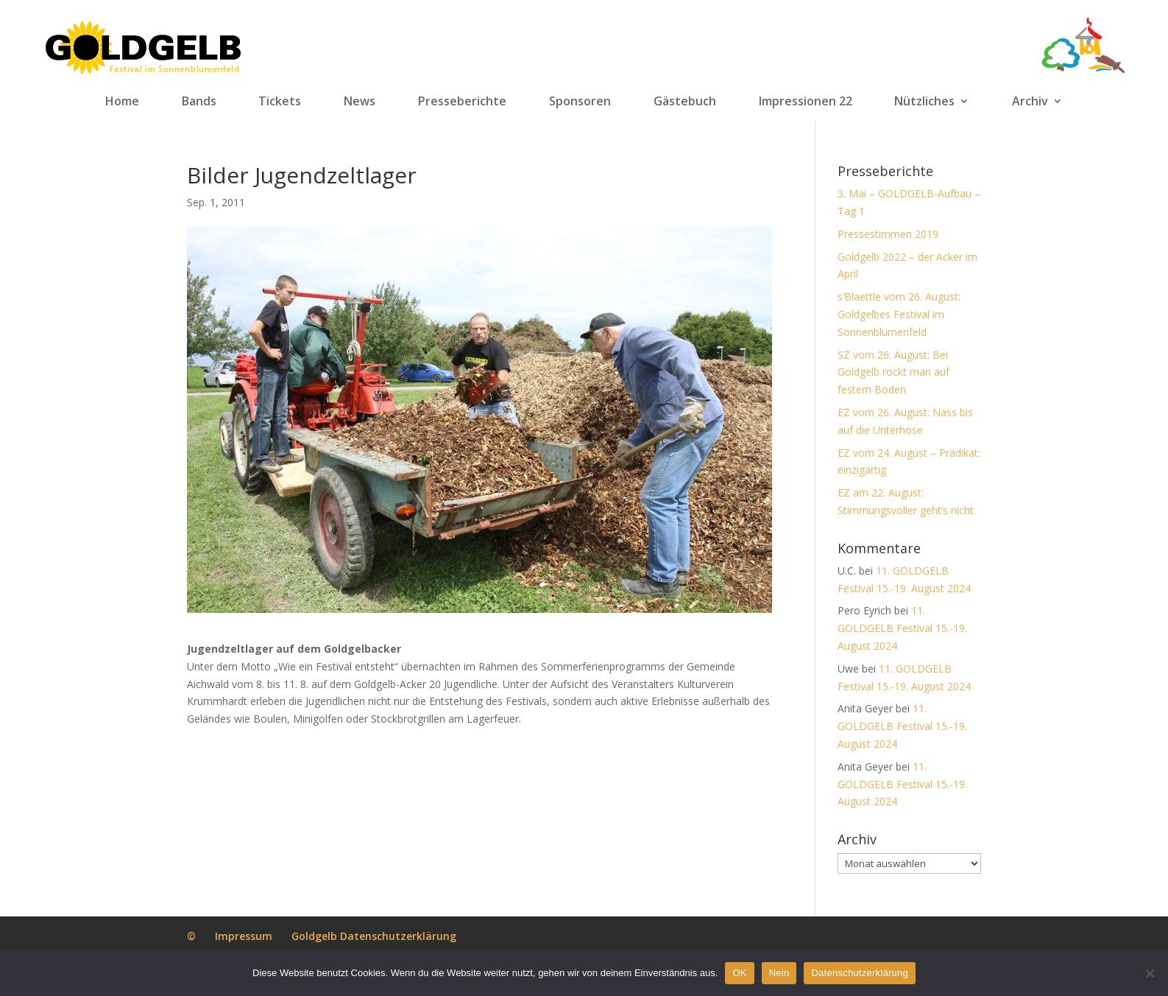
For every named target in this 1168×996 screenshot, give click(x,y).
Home (122, 101)
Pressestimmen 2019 (888, 234)
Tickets (279, 101)
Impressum (243, 936)
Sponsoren (580, 101)
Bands (199, 101)
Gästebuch (685, 101)
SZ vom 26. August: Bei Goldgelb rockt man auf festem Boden (893, 372)
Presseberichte (462, 101)
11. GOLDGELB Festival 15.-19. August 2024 (902, 628)
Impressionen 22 (805, 101)
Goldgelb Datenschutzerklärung (373, 936)
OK (739, 972)
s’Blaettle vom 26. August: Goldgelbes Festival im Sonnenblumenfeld (899, 314)
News (359, 101)
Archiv (1030, 101)
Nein (779, 972)
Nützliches (924, 101)
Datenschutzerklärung (859, 972)
